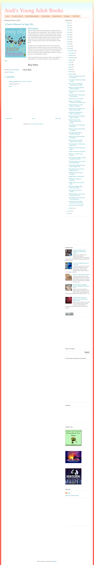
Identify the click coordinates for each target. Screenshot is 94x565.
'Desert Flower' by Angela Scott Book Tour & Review (76, 109)
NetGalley (11, 72)
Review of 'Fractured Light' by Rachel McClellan (76, 88)
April (70, 69)
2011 (68, 213)
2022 (68, 27)
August (71, 60)
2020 (68, 32)
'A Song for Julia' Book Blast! (75, 205)
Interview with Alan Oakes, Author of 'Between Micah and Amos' (81, 286)
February (71, 74)
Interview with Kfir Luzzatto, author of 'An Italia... (75, 105)
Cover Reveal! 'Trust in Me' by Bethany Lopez (76, 169)
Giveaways (67, 16)
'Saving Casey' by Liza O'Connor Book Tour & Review (75, 121)
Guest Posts (76, 16)
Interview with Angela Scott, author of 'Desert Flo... (75, 113)
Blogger (55, 561)
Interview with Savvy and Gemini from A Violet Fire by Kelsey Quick (80, 299)
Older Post (58, 118)
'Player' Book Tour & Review (75, 98)
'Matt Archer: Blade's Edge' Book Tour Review (75, 187)
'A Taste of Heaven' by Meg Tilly (76, 151)
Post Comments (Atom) (37, 124)
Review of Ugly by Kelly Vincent (81, 274)
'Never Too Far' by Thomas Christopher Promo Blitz (75, 84)
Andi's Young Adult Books (33, 10)
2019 (68, 34)
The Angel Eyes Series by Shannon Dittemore (75, 133)
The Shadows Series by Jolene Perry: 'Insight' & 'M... (76, 165)
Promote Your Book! (17, 16)
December (72, 50)
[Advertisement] (79, 230)
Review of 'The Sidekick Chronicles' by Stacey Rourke (76, 101)
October (71, 55)
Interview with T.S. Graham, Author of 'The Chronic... (75, 141)
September (72, 57)
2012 (68, 211)
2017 (68, 39)
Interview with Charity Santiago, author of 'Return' (76, 116)
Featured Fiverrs (57, 16)
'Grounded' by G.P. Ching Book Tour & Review (76, 95)
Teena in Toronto (13, 81)
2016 (68, 41)
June (70, 64)
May (70, 67)
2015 (68, 44)
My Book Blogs (45, 16)
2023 (68, 25)
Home (7, 16)
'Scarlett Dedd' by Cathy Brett (76, 176)
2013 (68, 48)
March (70, 71)
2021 (68, 30)
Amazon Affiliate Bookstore (32, 16)
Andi (68, 493)
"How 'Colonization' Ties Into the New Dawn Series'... (76, 162)
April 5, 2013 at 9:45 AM (25, 81)
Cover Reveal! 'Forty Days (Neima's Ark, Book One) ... (76, 202)
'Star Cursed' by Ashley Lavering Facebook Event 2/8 (76, 158)
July (70, 62)
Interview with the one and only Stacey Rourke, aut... (76, 194)
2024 (68, 23)
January (71, 208)
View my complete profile (72, 495)
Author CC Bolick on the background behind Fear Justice (79, 251)
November (72, 53)
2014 (68, 46)
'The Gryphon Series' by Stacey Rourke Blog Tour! (76, 198)
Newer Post (9, 118)
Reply (10, 86)
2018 (68, 37)
